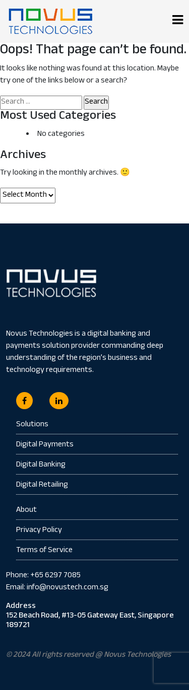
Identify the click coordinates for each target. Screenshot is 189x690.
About (26, 511)
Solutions (32, 425)
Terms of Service (44, 551)
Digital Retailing (42, 485)
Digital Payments (45, 445)
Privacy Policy (39, 531)
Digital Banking (41, 465)
